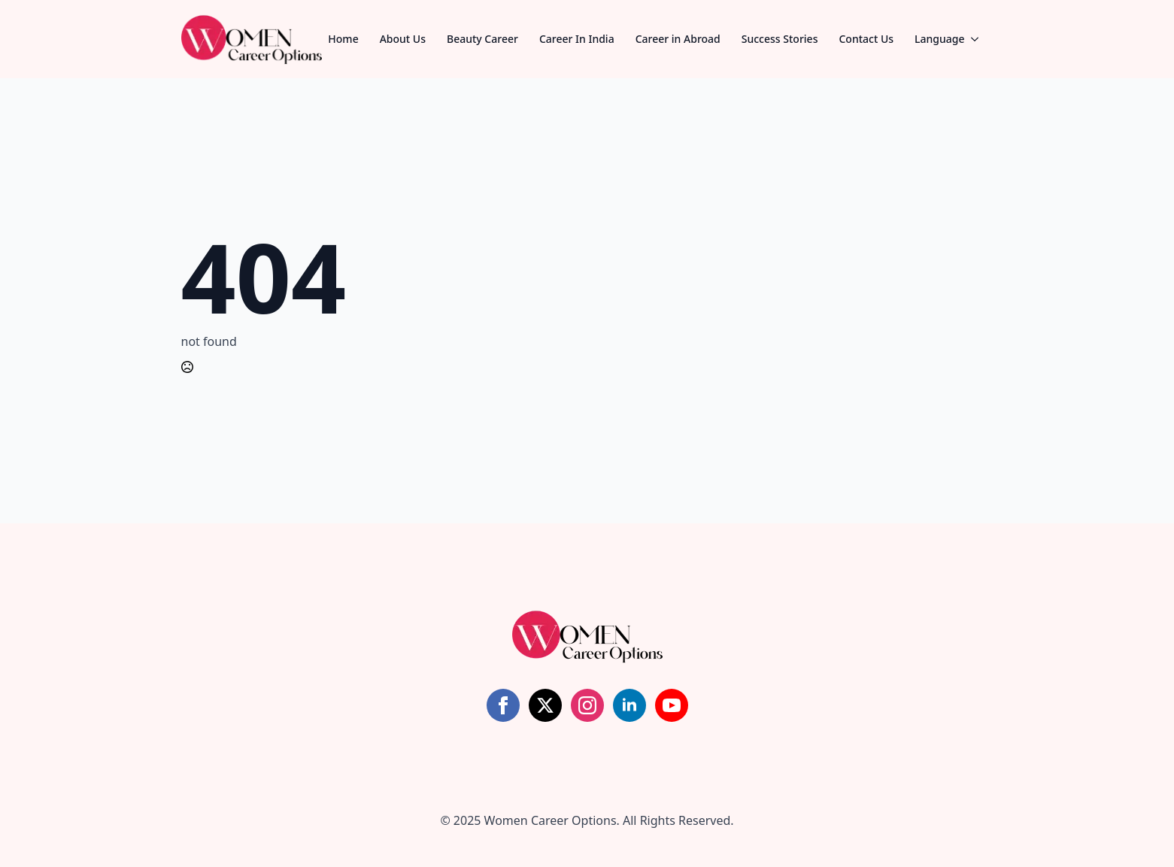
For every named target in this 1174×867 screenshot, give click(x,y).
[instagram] (587, 705)
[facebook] (503, 705)
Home (343, 39)
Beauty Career (482, 39)
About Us (403, 39)
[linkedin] (629, 705)
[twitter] (545, 705)
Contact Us (866, 39)
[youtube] (671, 705)
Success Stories (780, 39)
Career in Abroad (678, 39)
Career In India (576, 39)
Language (939, 39)
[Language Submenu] (979, 39)
